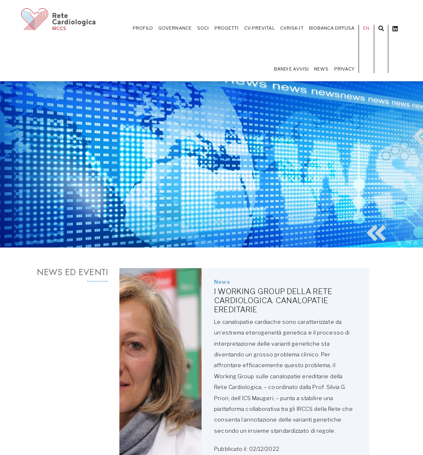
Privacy (344, 69)
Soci (203, 28)
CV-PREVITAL (259, 28)
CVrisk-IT (292, 28)
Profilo (143, 28)
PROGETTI (226, 28)
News (321, 69)
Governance (175, 28)
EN (366, 28)
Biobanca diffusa (332, 28)
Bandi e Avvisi (291, 69)
